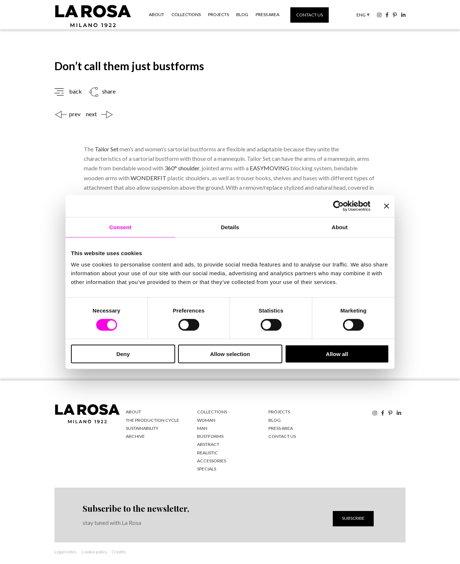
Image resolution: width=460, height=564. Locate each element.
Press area (267, 14)
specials (206, 467)
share (109, 91)
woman (206, 419)
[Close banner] (386, 205)
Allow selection (230, 354)
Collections (186, 14)
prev (74, 114)
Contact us (309, 15)
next (91, 114)
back (75, 91)
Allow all (337, 354)
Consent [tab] (120, 227)
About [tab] (340, 227)
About (156, 14)
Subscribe (353, 517)
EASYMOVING (269, 167)
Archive (135, 435)
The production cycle (151, 419)
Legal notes (65, 550)
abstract (208, 443)
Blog (242, 14)
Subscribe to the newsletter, (135, 507)
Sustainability (142, 427)
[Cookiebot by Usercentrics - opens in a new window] (338, 205)
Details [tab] (230, 227)
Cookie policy (94, 550)
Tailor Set (106, 148)
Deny (123, 354)
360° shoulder (181, 167)
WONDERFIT (148, 177)
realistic (207, 451)
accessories (211, 459)
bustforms (210, 435)
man (202, 427)
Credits (119, 550)
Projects (218, 14)
